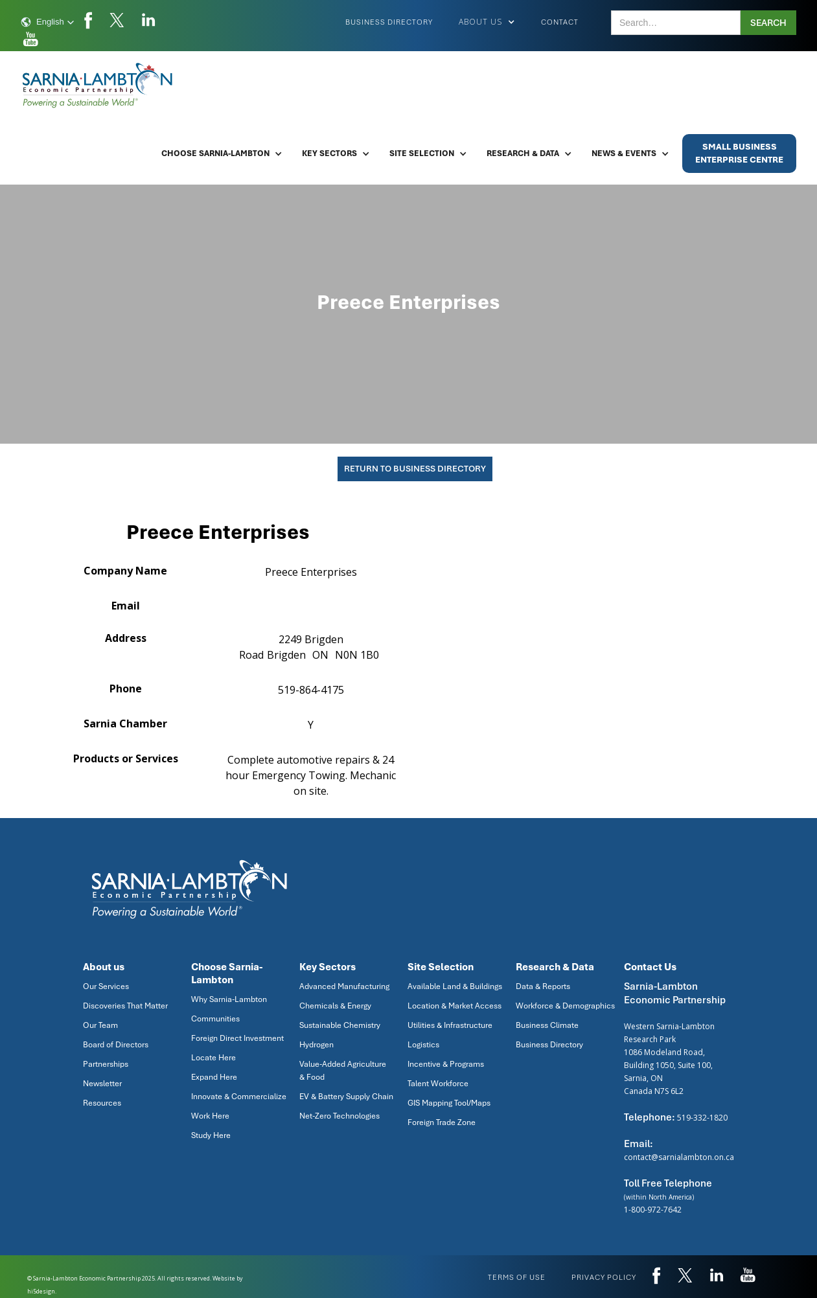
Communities (215, 1019)
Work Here (210, 1116)
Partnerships (105, 1064)
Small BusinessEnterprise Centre (739, 153)
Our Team (100, 1025)
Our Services (106, 986)
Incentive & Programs (446, 1064)
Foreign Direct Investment (237, 1038)
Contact (560, 22)
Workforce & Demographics (565, 1006)
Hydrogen (316, 1045)
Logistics (423, 1045)
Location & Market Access (454, 1006)
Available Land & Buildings (455, 986)
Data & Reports (543, 986)
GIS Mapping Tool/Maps (449, 1103)
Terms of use (517, 1277)
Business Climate (547, 1025)
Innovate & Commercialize (238, 1096)
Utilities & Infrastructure (450, 1025)
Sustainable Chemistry (339, 1025)
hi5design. (41, 1291)
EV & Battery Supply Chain (346, 1096)
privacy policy (603, 1277)
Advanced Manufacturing (344, 986)
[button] (48, 22)
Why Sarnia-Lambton (229, 999)
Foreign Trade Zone (442, 1122)
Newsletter (102, 1083)
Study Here (211, 1135)
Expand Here (214, 1077)
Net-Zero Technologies (339, 1116)
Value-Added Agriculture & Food (342, 1070)
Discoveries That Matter (125, 1006)
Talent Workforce (438, 1083)
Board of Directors (115, 1045)
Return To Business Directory (415, 468)
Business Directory (389, 22)
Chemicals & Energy (335, 1006)
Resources (102, 1103)
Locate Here (213, 1058)
